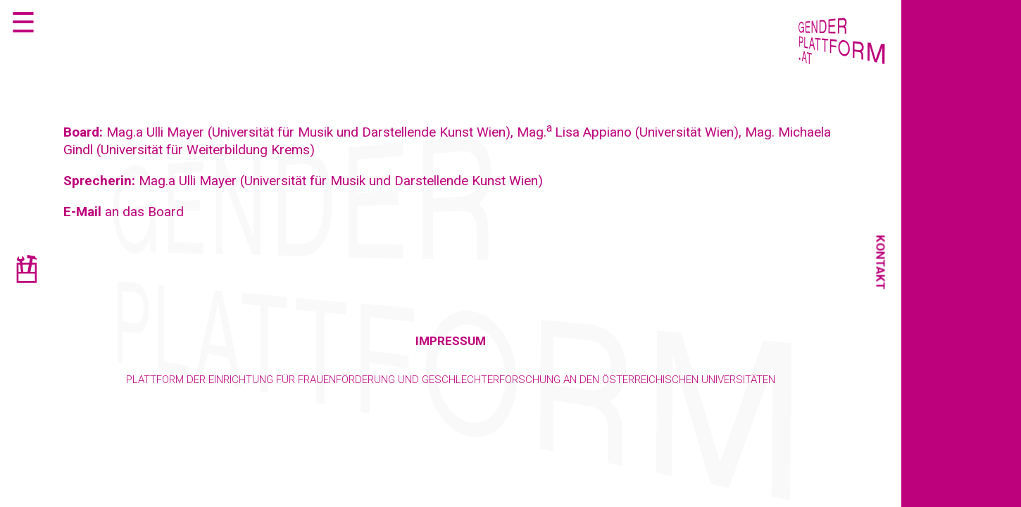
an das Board (123, 212)
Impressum (450, 341)
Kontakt (881, 262)
